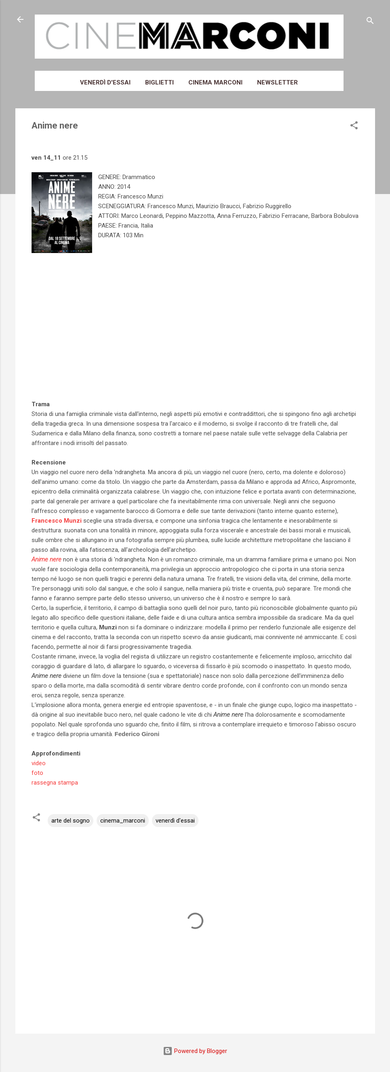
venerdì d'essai (175, 820)
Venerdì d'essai (105, 82)
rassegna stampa (55, 782)
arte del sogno (70, 820)
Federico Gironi (137, 733)
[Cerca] (370, 22)
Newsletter (277, 82)
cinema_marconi (122, 820)
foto (37, 773)
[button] (354, 126)
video (39, 763)
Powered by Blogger (195, 1051)
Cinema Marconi (215, 82)
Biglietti (159, 82)
